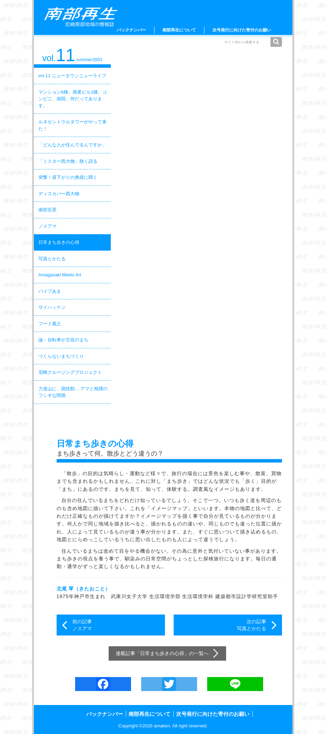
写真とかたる (52, 258)
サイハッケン (52, 307)
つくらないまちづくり (61, 356)
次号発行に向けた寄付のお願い (241, 30)
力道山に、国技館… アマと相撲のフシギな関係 (73, 392)
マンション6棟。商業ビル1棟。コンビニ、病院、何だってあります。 (72, 98)
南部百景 (47, 209)
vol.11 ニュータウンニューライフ (72, 75)
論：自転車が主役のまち (63, 339)
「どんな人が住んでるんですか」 (72, 144)
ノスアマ (47, 226)
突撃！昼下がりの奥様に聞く (67, 177)
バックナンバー (131, 30)
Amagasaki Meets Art (59, 274)
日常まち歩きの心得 (58, 242)
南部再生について (179, 30)
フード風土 (49, 323)
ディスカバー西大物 (58, 193)
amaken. (162, 725)
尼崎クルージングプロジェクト (70, 372)
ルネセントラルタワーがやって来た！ (72, 125)
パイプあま (49, 291)
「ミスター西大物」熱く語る (67, 161)
